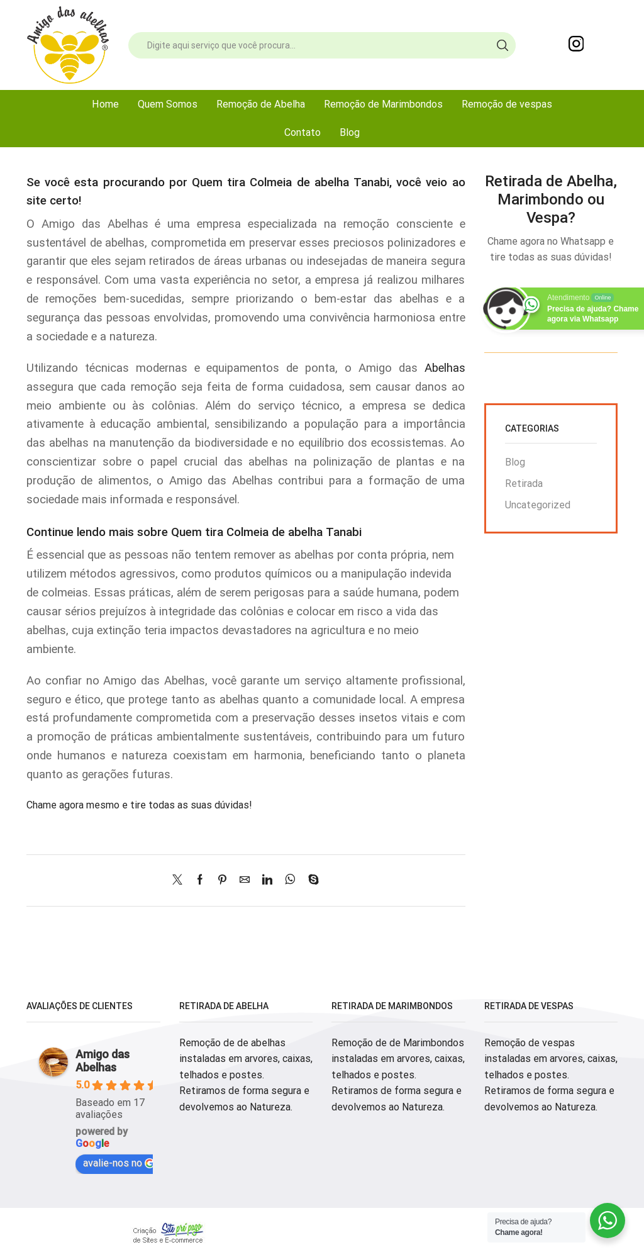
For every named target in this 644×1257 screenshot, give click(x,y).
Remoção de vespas (507, 104)
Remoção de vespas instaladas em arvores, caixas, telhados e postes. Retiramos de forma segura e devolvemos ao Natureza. (551, 1075)
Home (105, 104)
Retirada (524, 483)
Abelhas (445, 368)
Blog (350, 132)
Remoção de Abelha (260, 104)
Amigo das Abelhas (102, 1061)
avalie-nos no (119, 1163)
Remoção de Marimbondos (383, 104)
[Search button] (502, 45)
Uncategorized (537, 505)
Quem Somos (167, 104)
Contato (302, 132)
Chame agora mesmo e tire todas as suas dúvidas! (139, 805)
